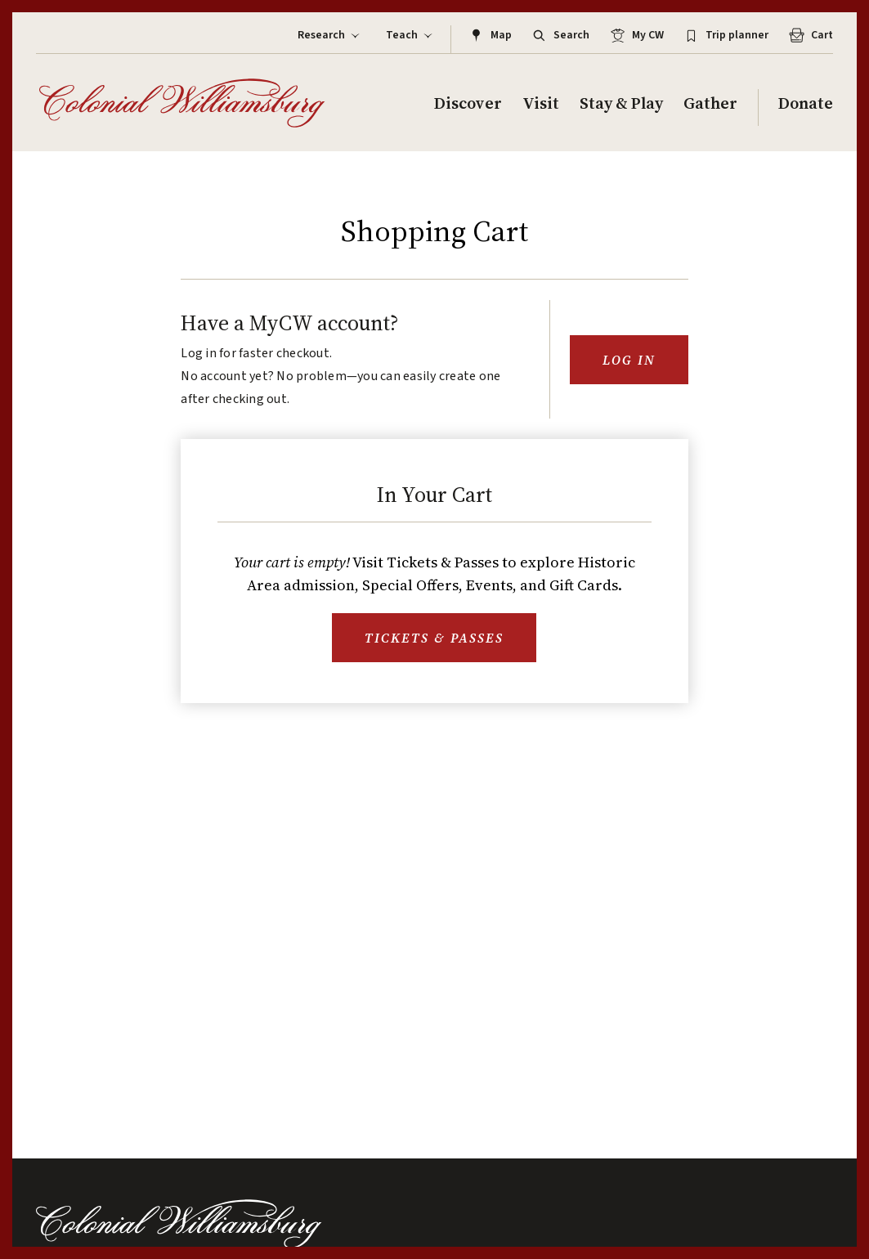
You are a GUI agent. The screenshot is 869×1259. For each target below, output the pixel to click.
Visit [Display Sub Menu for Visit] (540, 103)
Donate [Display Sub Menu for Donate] (805, 103)
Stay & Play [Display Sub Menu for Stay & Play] (621, 103)
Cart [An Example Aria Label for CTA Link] (809, 35)
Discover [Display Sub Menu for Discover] (468, 103)
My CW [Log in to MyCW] (635, 35)
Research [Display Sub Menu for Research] (329, 35)
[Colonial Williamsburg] (182, 103)
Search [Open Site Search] (559, 35)
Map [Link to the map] (489, 35)
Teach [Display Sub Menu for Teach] (410, 35)
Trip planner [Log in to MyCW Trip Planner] (724, 35)
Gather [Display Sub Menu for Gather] (710, 103)
